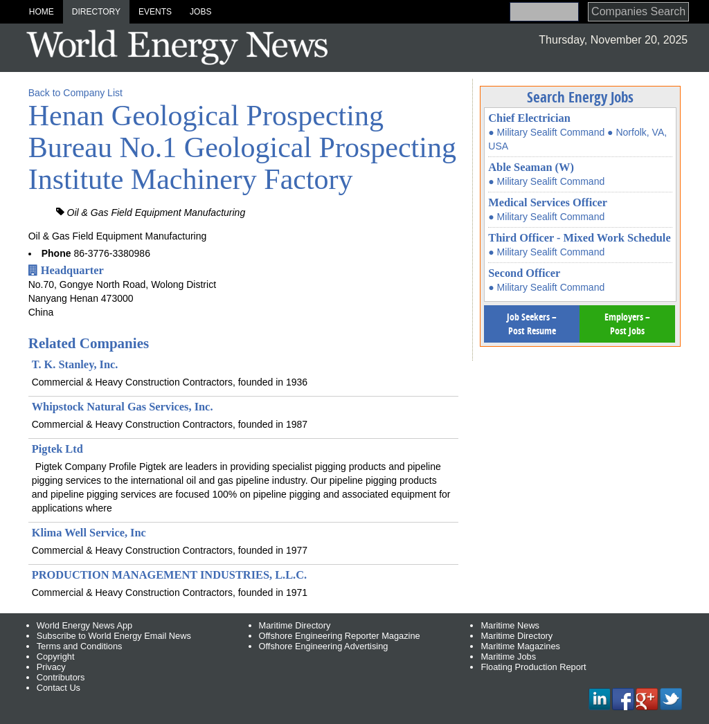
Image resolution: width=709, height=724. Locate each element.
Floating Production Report (533, 667)
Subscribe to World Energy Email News (114, 636)
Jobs (200, 12)
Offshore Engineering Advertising (323, 646)
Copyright (56, 656)
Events (155, 12)
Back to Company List (75, 92)
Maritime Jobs (508, 656)
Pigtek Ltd (57, 448)
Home (41, 12)
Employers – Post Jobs (627, 323)
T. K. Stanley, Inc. (75, 364)
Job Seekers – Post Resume (532, 323)
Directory (96, 12)
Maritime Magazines (520, 646)
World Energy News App (84, 625)
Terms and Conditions (80, 646)
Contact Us (58, 687)
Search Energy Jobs (580, 97)
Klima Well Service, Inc (89, 532)
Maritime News (510, 625)
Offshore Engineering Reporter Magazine (339, 636)
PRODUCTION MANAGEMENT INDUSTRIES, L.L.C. (169, 574)
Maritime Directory (295, 625)
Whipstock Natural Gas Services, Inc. (122, 406)
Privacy (51, 667)
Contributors (61, 677)
